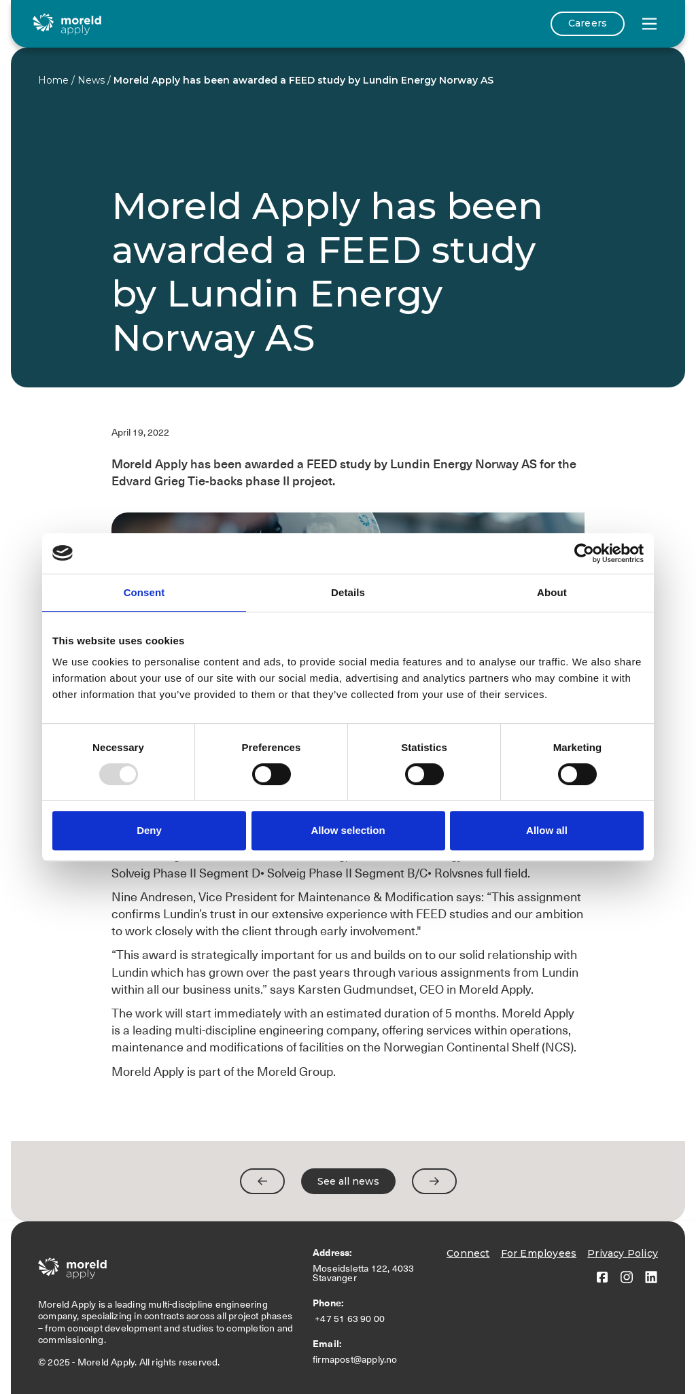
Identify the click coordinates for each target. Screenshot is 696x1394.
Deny (149, 830)
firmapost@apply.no (355, 1359)
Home (53, 80)
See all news (348, 1181)
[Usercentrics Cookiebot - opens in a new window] (584, 553)
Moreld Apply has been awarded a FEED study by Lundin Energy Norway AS (303, 80)
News (91, 80)
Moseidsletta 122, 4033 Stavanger (363, 1273)
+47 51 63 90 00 (351, 1318)
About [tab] (552, 592)
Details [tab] (348, 592)
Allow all (547, 830)
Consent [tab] (144, 592)
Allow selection (348, 830)
